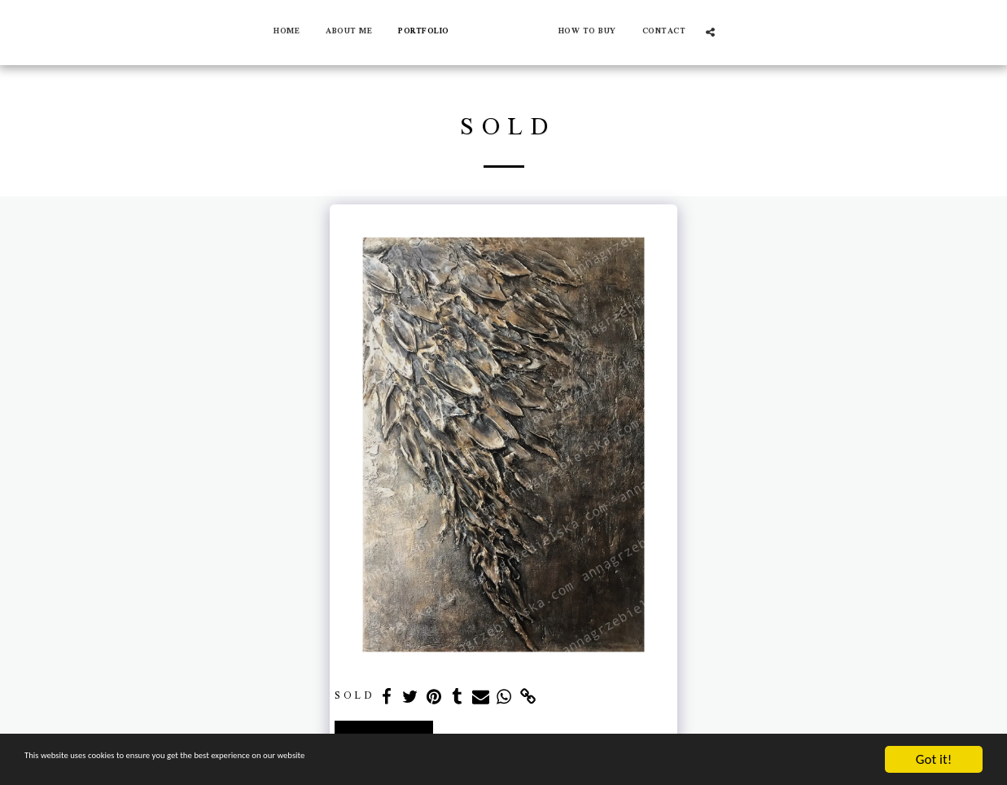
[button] (722, 32)
